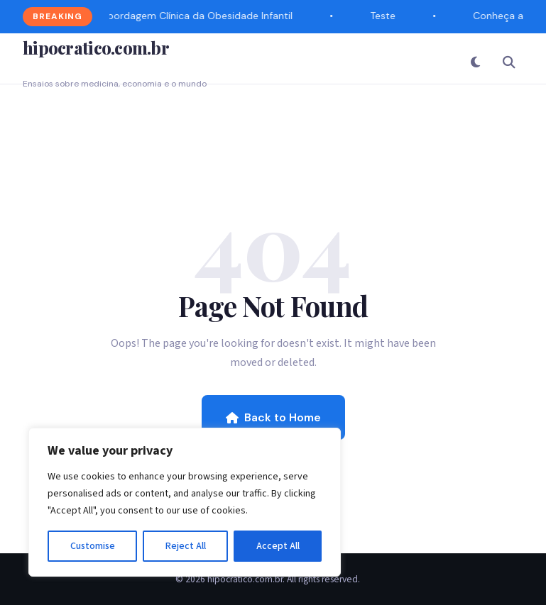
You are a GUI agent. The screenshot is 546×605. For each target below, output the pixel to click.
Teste (383, 15)
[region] (184, 502)
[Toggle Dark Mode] (475, 62)
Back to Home (273, 417)
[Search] (509, 62)
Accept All (278, 546)
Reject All (185, 546)
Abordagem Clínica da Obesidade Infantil (197, 15)
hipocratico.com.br (96, 47)
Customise (92, 546)
